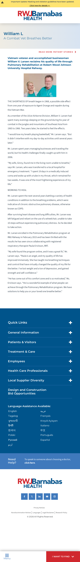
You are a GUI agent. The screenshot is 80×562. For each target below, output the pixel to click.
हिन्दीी (10, 425)
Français (45, 415)
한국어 (12, 430)
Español (45, 439)
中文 (42, 430)
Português (46, 435)
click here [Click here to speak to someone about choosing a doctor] (30, 463)
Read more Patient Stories (56, 52)
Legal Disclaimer (48, 512)
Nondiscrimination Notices (21, 512)
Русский (12, 439)
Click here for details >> (39, 5)
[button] (63, 556)
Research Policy (61, 512)
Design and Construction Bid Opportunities (27, 391)
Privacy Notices (39, 508)
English (12, 411)
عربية (43, 411)
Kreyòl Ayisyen (49, 420)
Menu (7, 557)
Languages (37, 512)
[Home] (40, 15)
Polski (11, 435)
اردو (10, 444)
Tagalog (13, 415)
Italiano (44, 425)
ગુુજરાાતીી (13, 420)
